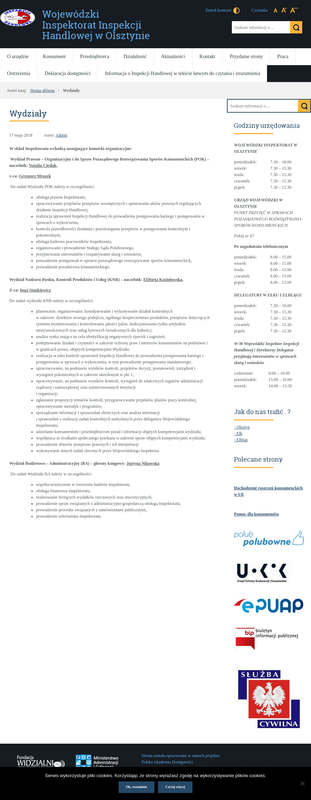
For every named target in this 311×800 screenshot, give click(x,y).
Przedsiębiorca (94, 56)
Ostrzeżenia (18, 73)
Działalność (135, 56)
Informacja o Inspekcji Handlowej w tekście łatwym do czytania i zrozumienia (182, 73)
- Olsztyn (241, 427)
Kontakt (207, 56)
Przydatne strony (246, 56)
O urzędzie (17, 56)
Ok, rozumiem (136, 787)
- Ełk (238, 433)
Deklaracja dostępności (67, 73)
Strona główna (42, 90)
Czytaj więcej (175, 787)
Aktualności (173, 56)
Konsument (54, 56)
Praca (282, 56)
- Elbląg (240, 439)
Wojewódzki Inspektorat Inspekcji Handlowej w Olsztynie (96, 25)
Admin (61, 135)
